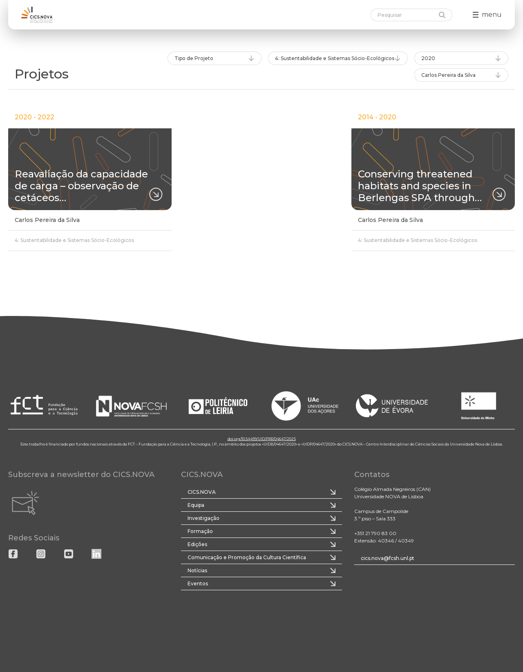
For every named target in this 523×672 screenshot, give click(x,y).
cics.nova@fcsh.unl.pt (387, 558)
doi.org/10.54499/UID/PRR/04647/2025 (262, 438)
